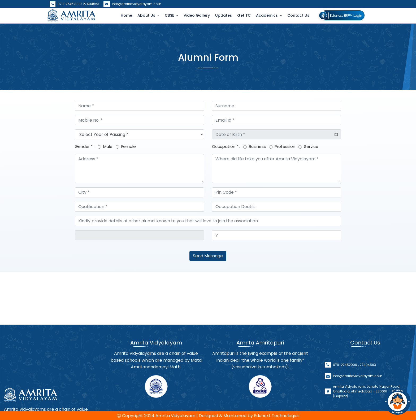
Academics (267, 15)
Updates (223, 15)
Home (126, 15)
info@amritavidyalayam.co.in (132, 4)
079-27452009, (66, 4)
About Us (146, 15)
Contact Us (298, 15)
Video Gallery (197, 15)
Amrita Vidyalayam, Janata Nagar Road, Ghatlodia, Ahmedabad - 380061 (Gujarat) (366, 404)
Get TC (244, 15)
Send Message (208, 256)
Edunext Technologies (277, 416)
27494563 (91, 4)
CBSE (170, 15)
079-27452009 (345, 377)
